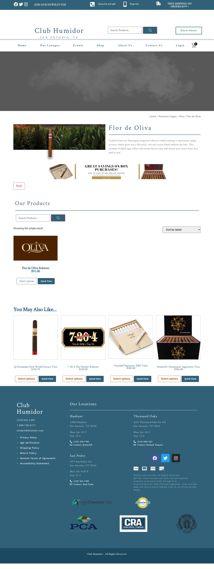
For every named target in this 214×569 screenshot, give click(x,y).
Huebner (76, 416)
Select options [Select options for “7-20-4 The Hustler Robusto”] (74, 378)
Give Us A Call (106, 4)
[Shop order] (182, 229)
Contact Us (154, 45)
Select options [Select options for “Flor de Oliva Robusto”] (26, 281)
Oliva (181, 116)
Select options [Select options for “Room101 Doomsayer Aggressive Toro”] (169, 378)
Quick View (46, 281)
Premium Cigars (168, 116)
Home (22, 45)
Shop (100, 45)
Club (23, 405)
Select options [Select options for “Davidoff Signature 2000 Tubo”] (121, 378)
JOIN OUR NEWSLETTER (50, 5)
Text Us (134, 4)
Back (19, 185)
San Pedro (77, 455)
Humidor (30, 411)
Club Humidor (59, 30)
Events (78, 45)
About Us (125, 45)
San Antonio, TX (59, 37)
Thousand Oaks (145, 416)
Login (180, 45)
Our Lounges (50, 45)
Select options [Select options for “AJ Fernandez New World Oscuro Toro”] (26, 378)
